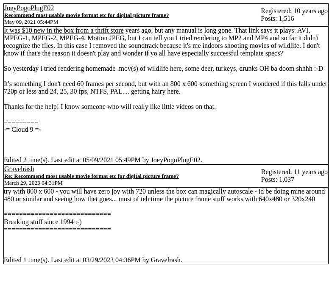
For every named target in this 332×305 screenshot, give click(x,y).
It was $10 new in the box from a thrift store (64, 30)
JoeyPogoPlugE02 (29, 7)
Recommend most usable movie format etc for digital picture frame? (86, 15)
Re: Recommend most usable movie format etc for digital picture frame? (91, 176)
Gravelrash (19, 168)
